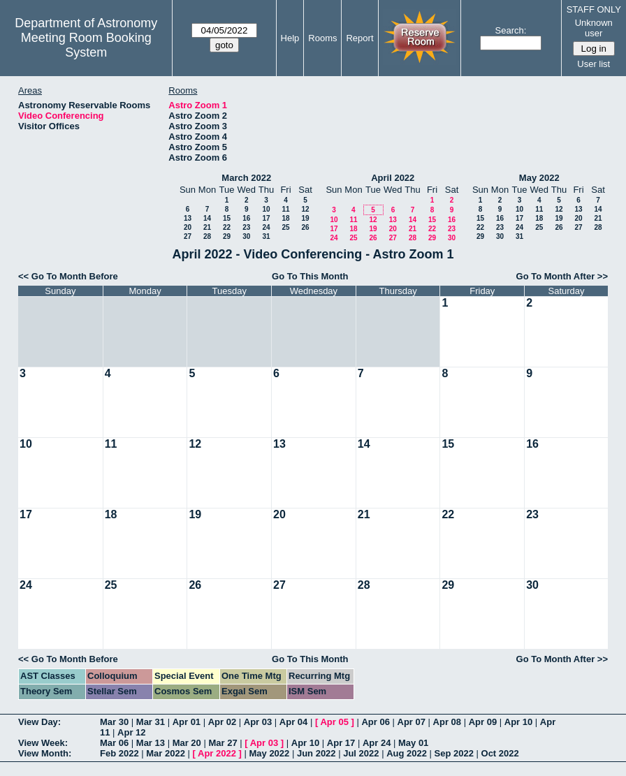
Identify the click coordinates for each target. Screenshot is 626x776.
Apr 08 (447, 722)
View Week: (43, 743)
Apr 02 (222, 722)
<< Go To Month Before (68, 276)
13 (187, 218)
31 (266, 236)
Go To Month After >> (562, 276)
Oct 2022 (500, 753)
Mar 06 (114, 743)
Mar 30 (114, 722)
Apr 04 (293, 722)
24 (266, 227)
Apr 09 (483, 722)
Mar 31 (150, 722)
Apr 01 (187, 722)
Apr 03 (258, 722)
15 (227, 218)
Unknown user (594, 27)
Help (290, 38)
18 (285, 218)
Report (359, 38)
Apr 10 (518, 722)
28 (207, 236)
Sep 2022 (454, 753)
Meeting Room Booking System (86, 45)
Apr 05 (334, 722)
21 (207, 227)
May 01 (413, 743)
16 (246, 218)
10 (266, 209)
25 (285, 227)
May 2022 (539, 178)
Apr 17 (341, 743)
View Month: (44, 753)
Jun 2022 (316, 753)
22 (227, 227)
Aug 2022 (406, 753)
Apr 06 (375, 722)
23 (246, 227)
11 (285, 209)
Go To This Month (310, 276)
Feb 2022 (119, 753)
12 (305, 209)
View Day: (39, 722)
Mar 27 (222, 743)
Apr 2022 (217, 753)
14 (207, 218)
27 (187, 236)
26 (305, 227)
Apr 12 (131, 732)
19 (305, 218)
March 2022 (246, 178)
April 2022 (392, 178)
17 (266, 218)
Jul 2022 (361, 753)
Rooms (322, 38)
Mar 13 (150, 743)
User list (593, 64)
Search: (511, 30)
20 (187, 227)
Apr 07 (411, 722)
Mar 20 (187, 743)
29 (227, 236)
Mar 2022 (165, 753)
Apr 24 (377, 743)
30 (246, 236)
